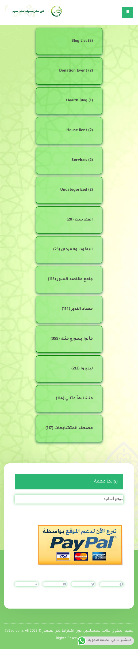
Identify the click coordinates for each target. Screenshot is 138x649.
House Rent (76, 130)
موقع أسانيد (113, 498)
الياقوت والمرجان (77, 250)
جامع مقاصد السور (75, 279)
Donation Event (73, 71)
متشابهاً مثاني (79, 399)
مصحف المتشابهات (73, 428)
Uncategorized (73, 190)
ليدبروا (86, 369)
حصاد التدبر (82, 309)
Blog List (79, 41)
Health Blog (76, 101)
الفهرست (84, 220)
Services (79, 160)
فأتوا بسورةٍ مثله (77, 339)
